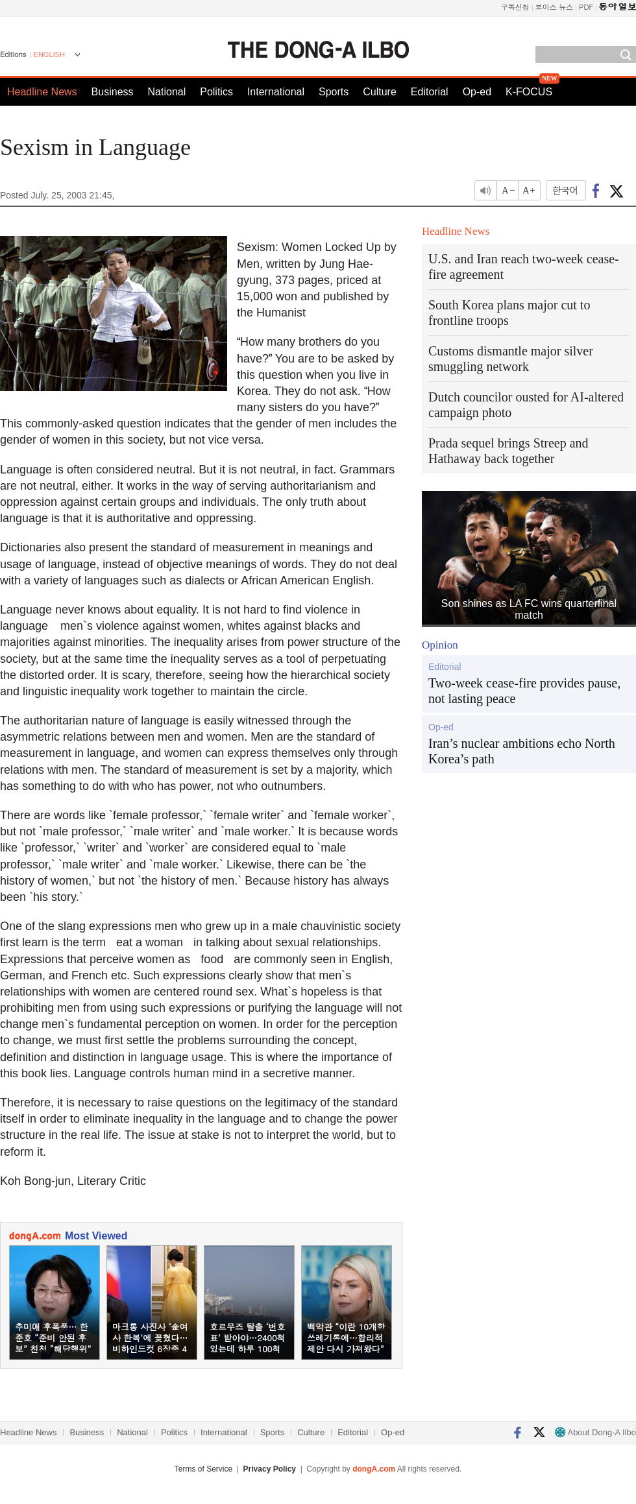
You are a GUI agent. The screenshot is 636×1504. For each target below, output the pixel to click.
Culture (380, 91)
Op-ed (477, 91)
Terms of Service (203, 1469)
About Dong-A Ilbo (595, 1432)
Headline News (42, 91)
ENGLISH (49, 54)
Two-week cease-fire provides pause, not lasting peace (524, 691)
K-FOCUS (529, 91)
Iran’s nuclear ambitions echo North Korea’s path (521, 751)
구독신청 (515, 7)
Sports (334, 91)
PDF (586, 7)
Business (113, 91)
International (275, 91)
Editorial (429, 91)
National (167, 91)
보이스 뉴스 (554, 7)
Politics (216, 91)
